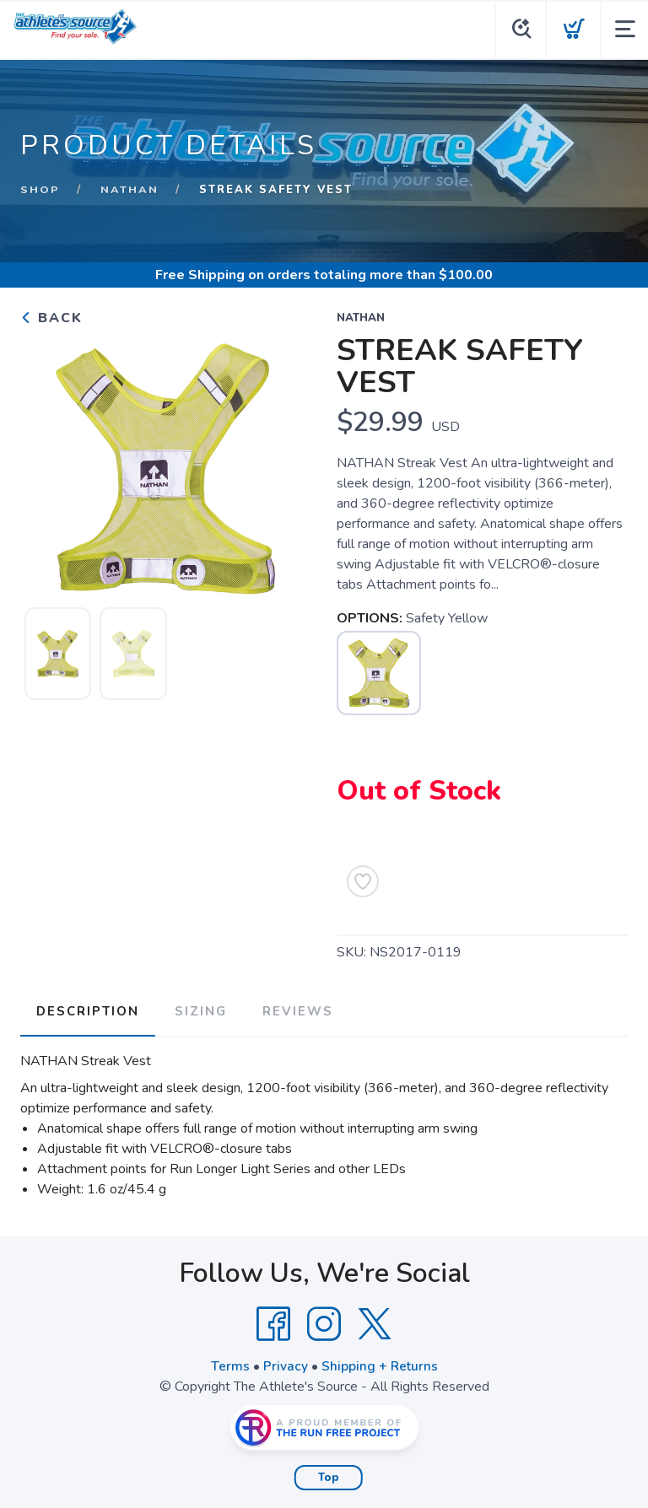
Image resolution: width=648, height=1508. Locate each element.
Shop (40, 189)
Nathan (129, 189)
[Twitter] (374, 1321)
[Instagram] (324, 1321)
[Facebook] (273, 1321)
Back (51, 318)
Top (328, 1475)
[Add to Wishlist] (363, 881)
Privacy (284, 1364)
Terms (229, 1364)
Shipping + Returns (380, 1364)
